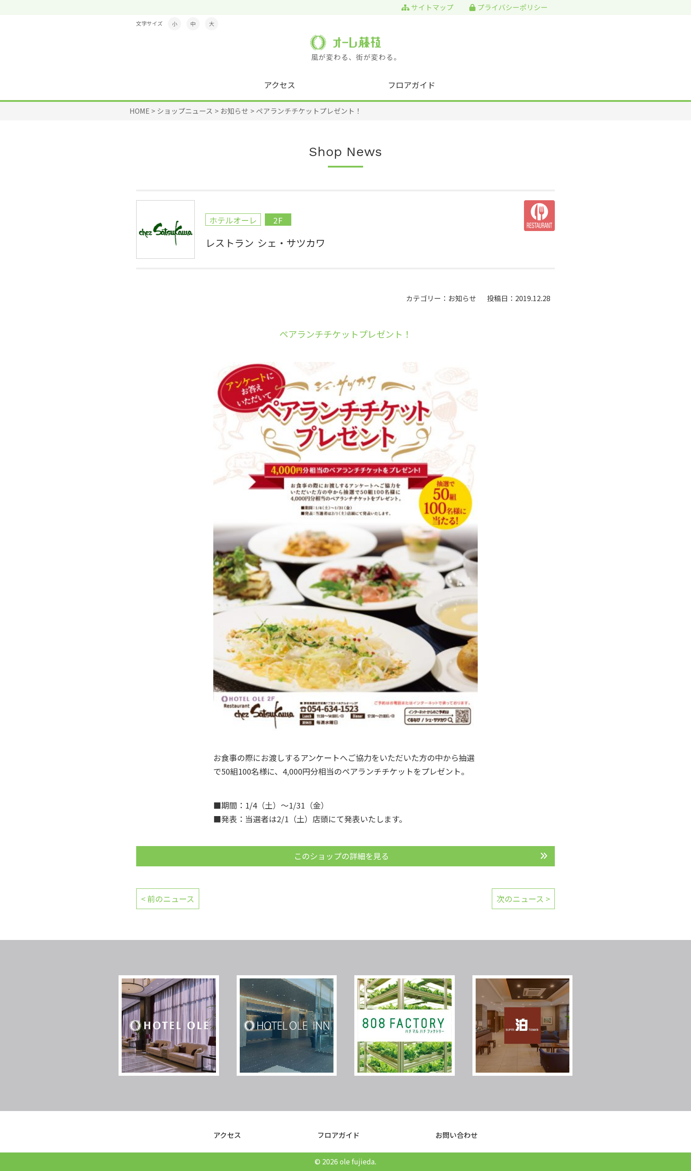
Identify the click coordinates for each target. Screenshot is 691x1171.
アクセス (279, 84)
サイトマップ (427, 7)
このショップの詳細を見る (341, 855)
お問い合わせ (456, 1135)
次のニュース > (523, 898)
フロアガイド (411, 84)
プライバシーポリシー (508, 7)
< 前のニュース (167, 898)
